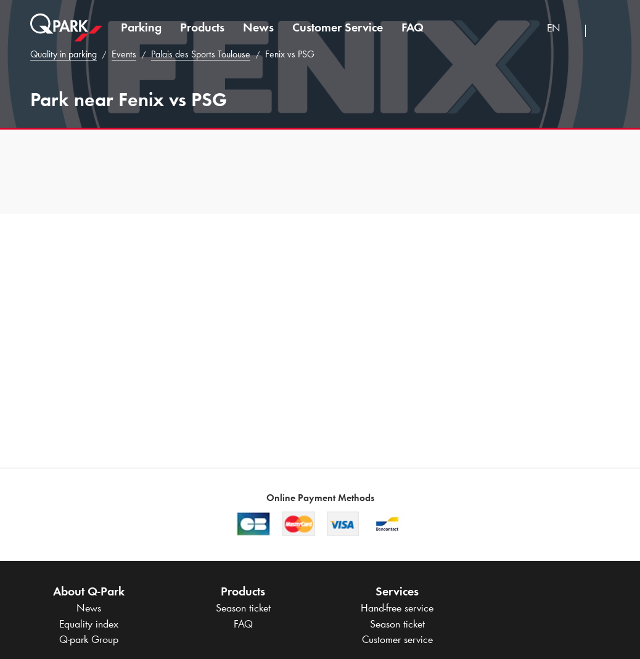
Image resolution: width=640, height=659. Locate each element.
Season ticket (243, 608)
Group (88, 639)
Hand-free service (397, 608)
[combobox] (561, 29)
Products (202, 27)
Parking (141, 27)
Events (124, 54)
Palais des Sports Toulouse (200, 54)
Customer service (397, 639)
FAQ (412, 27)
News (258, 27)
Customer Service (337, 27)
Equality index (88, 624)
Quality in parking (63, 54)
